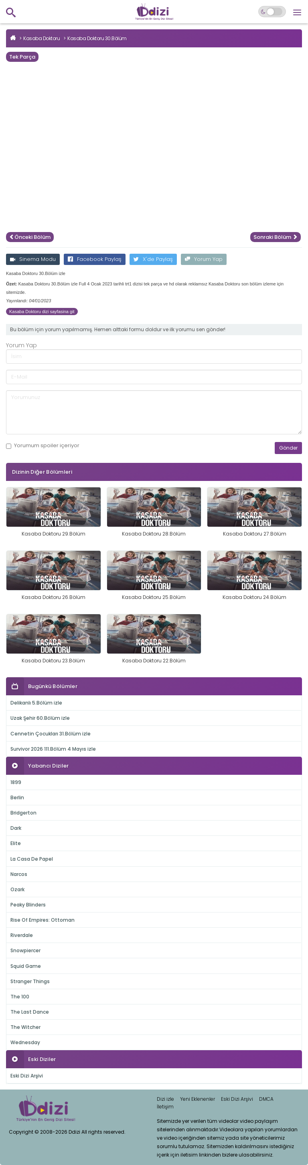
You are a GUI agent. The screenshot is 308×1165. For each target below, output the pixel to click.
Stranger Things (30, 981)
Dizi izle (165, 1099)
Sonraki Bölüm (275, 237)
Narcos (18, 874)
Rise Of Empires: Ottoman (42, 920)
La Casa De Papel (31, 858)
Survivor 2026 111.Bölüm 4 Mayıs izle (53, 748)
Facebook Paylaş (95, 259)
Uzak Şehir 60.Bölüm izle (40, 718)
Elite (15, 843)
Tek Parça (22, 57)
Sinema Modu (33, 259)
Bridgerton (23, 812)
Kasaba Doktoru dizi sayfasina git (42, 311)
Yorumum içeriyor (42, 445)
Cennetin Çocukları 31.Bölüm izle (50, 733)
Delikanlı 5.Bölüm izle (36, 702)
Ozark (17, 889)
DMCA (266, 1099)
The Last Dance (29, 1011)
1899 (15, 782)
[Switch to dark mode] (272, 11)
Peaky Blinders (28, 904)
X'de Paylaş (153, 259)
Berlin (17, 797)
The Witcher (25, 1027)
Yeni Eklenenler (197, 1099)
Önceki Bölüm (30, 237)
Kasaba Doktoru (41, 38)
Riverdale (21, 935)
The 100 (19, 996)
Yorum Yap (204, 259)
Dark (15, 828)
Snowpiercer (25, 950)
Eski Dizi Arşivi (26, 1075)
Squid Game (25, 966)
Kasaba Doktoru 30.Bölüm (97, 38)
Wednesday (25, 1042)
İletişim (165, 1106)
